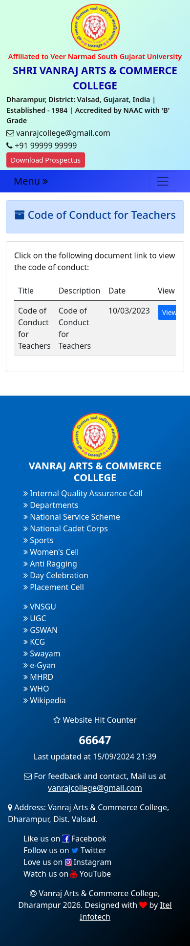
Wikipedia (44, 700)
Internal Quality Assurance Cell (83, 493)
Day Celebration (55, 575)
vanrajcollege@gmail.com (95, 787)
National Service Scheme (71, 516)
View (169, 312)
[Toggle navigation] (162, 181)
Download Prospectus (46, 160)
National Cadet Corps (65, 528)
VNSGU (39, 606)
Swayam (42, 653)
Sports (38, 540)
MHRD (38, 677)
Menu (31, 181)
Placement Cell (53, 587)
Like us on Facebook (64, 838)
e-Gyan (39, 665)
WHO (36, 688)
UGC (34, 618)
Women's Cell (51, 552)
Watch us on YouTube (67, 873)
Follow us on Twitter (64, 850)
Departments (50, 505)
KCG (34, 641)
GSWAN (40, 630)
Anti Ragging (50, 563)
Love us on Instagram (67, 862)
